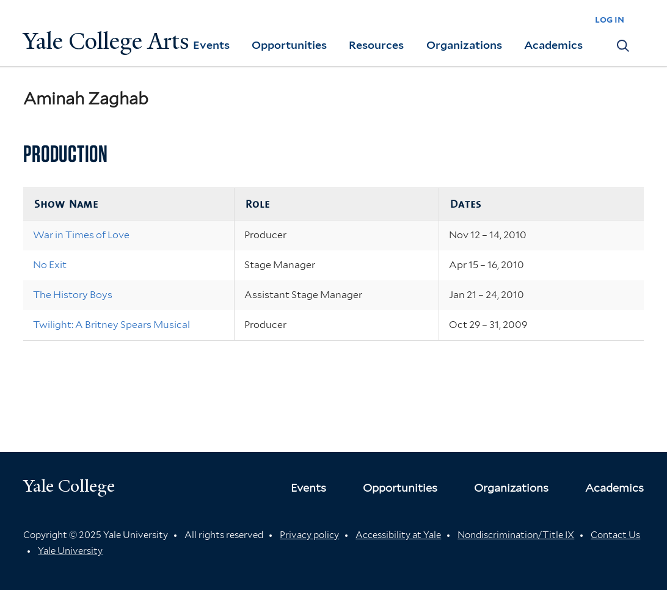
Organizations (464, 44)
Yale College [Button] (69, 486)
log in (609, 19)
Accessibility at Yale (398, 535)
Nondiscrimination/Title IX (515, 535)
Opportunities (289, 44)
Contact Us (615, 535)
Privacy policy (309, 535)
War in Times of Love (81, 235)
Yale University (70, 550)
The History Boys (72, 294)
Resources (376, 44)
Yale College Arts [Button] (106, 41)
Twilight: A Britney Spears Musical (111, 324)
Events (211, 44)
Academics (553, 44)
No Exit (50, 265)
